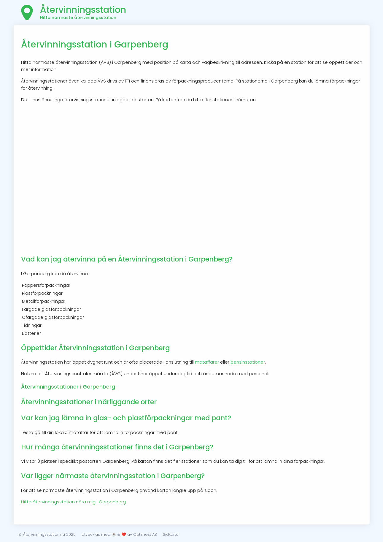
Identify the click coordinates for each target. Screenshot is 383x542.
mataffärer (207, 362)
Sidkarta (171, 534)
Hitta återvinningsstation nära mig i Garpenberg (73, 502)
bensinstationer (248, 362)
